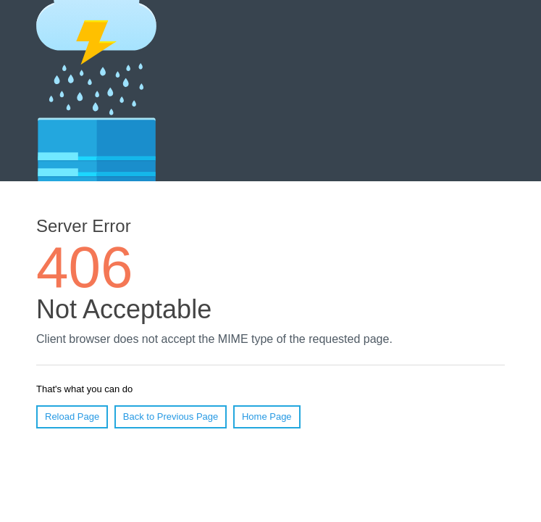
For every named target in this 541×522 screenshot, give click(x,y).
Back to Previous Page (171, 416)
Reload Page (72, 416)
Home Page (267, 416)
